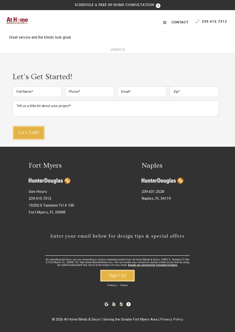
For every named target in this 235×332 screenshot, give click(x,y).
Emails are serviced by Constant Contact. (153, 265)
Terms (124, 285)
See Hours (38, 191)
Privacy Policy (171, 319)
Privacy (112, 285)
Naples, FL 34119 (156, 198)
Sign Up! (117, 275)
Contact (179, 22)
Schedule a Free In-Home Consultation (117, 5)
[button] (164, 23)
